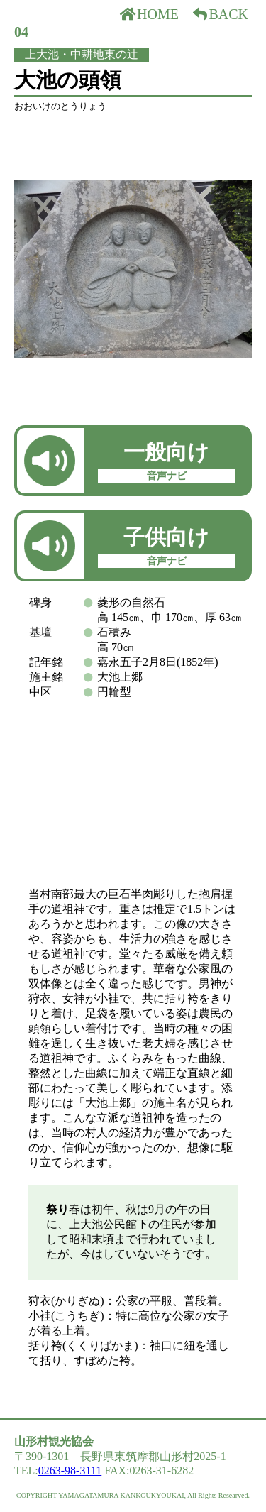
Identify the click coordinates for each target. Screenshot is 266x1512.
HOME (149, 14)
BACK (219, 14)
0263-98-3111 (69, 1470)
